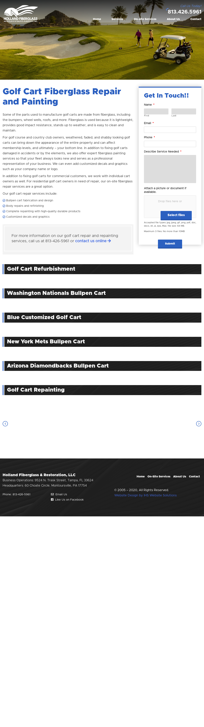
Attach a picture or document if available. (165, 190)
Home (97, 19)
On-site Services (145, 19)
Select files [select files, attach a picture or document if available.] (176, 215)
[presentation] (5, 423)
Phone (149, 137)
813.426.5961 (184, 12)
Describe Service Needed (162, 151)
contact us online (93, 241)
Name (149, 104)
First (146, 116)
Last (174, 116)
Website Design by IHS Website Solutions (145, 495)
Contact (195, 19)
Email (149, 123)
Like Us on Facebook (67, 499)
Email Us (59, 494)
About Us (173, 19)
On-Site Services (158, 476)
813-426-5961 (21, 494)
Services (117, 19)
